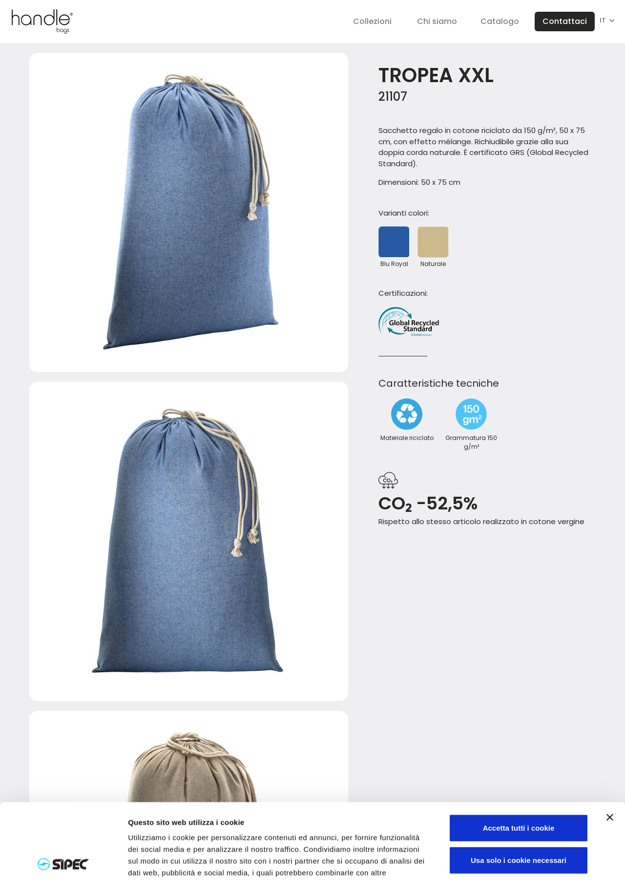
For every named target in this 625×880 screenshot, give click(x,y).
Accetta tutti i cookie (519, 752)
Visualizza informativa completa (187, 821)
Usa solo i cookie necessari (518, 785)
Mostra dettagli (513, 861)
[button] (372, 21)
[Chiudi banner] (609, 742)
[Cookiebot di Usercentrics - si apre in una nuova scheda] (63, 861)
